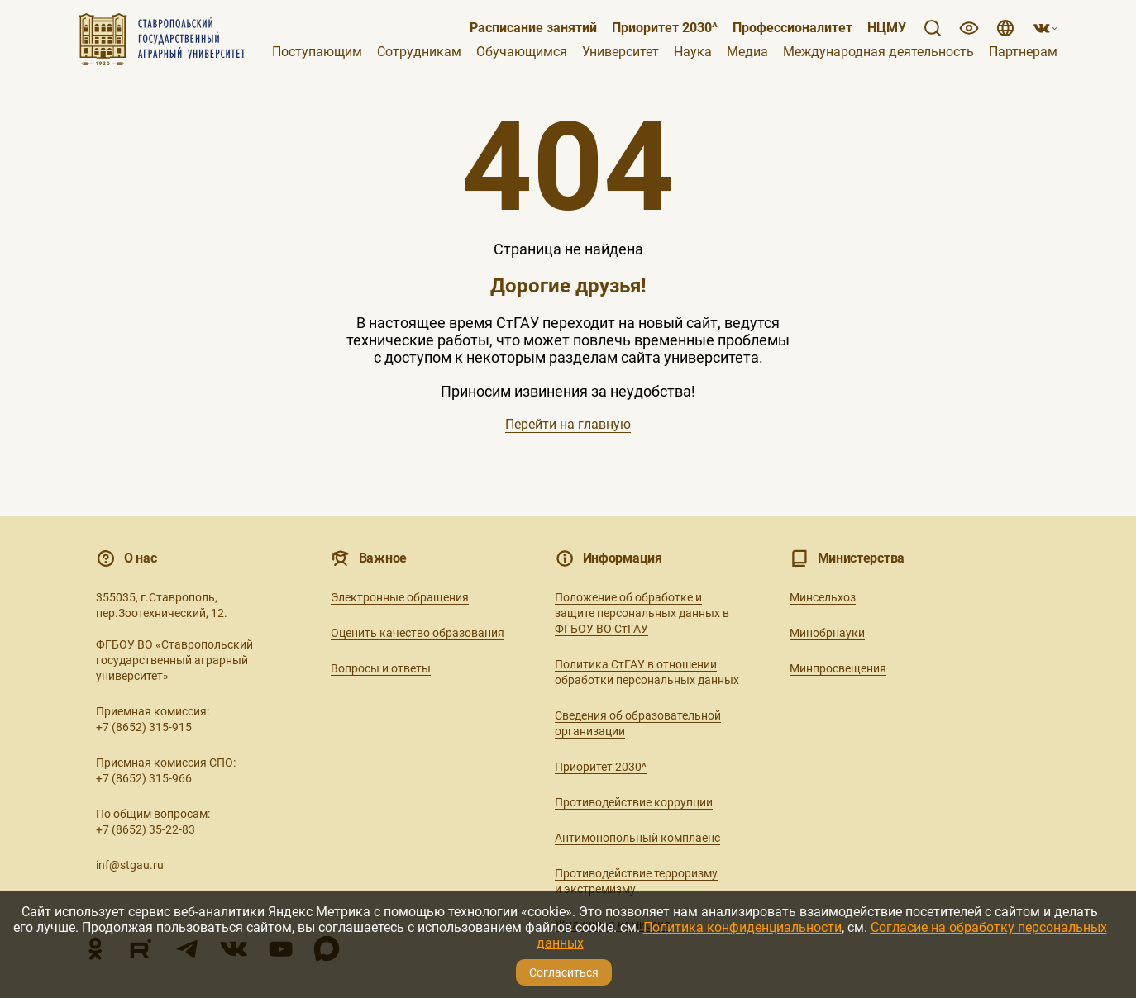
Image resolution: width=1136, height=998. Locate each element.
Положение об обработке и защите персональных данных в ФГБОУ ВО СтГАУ (642, 613)
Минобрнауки (827, 632)
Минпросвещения (838, 668)
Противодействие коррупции (634, 802)
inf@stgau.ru (130, 865)
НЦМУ (886, 28)
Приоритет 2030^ (665, 28)
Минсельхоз (823, 597)
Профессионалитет (792, 28)
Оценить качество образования (417, 632)
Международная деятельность (878, 52)
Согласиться (564, 972)
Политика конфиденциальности (742, 927)
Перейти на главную (568, 424)
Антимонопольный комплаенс (637, 837)
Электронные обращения (400, 597)
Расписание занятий (533, 28)
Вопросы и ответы (381, 668)
